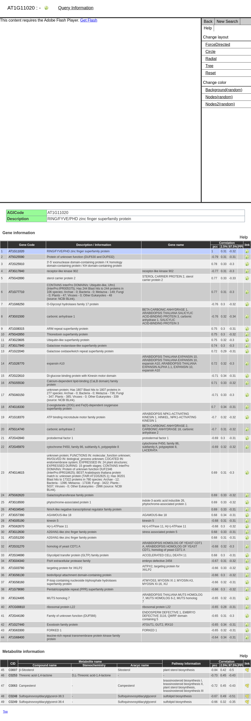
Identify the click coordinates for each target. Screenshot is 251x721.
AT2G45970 (16, 447)
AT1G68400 (16, 637)
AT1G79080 (16, 589)
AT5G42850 (16, 334)
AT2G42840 (16, 438)
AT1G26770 (16, 363)
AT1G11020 (16, 251)
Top (5, 711)
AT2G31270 (16, 546)
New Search (227, 21)
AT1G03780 (16, 568)
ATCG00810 (17, 607)
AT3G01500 (16, 316)
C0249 (13, 702)
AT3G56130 (16, 575)
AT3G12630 (16, 532)
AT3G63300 (16, 630)
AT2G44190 (16, 616)
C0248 (13, 696)
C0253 (13, 675)
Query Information (75, 7)
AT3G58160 (16, 582)
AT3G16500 (16, 502)
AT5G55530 (16, 383)
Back (208, 21)
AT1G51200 (16, 537)
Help (208, 28)
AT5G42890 (16, 278)
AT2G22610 (16, 376)
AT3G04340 (16, 561)
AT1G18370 (16, 417)
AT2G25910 (16, 264)
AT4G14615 (16, 472)
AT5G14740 (16, 429)
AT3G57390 (16, 515)
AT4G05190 (16, 520)
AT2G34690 (16, 555)
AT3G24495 (16, 598)
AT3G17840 (16, 271)
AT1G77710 (16, 292)
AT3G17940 (16, 345)
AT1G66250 (16, 304)
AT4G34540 (16, 509)
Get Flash (88, 20)
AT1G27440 (16, 624)
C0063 (13, 685)
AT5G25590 (16, 257)
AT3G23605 (16, 340)
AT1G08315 (16, 328)
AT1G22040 (16, 351)
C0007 (13, 670)
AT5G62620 (16, 495)
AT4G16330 (16, 407)
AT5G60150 (16, 395)
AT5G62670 (16, 526)
